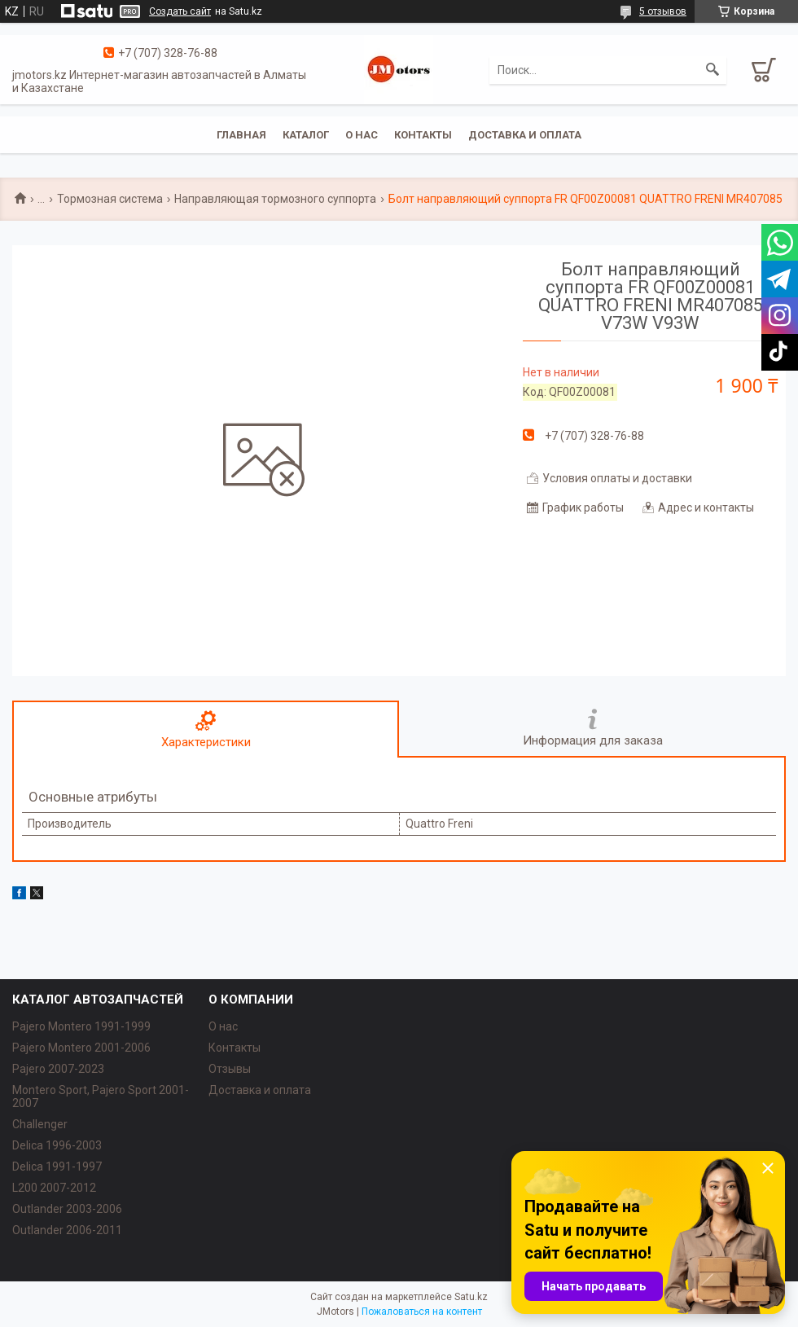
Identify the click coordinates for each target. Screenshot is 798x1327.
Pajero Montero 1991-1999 (81, 1026)
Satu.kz (471, 1297)
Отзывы (229, 1068)
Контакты (423, 135)
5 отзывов (662, 11)
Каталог (306, 135)
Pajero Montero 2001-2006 (81, 1047)
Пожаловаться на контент (422, 1311)
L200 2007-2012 (54, 1187)
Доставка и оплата (524, 135)
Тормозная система (110, 198)
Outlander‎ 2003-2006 (67, 1208)
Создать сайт (180, 11)
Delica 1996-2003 (57, 1145)
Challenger (40, 1124)
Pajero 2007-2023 (58, 1068)
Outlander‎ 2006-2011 (67, 1230)
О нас (361, 135)
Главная (241, 135)
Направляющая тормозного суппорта (275, 198)
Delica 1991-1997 (57, 1166)
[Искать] (712, 70)
